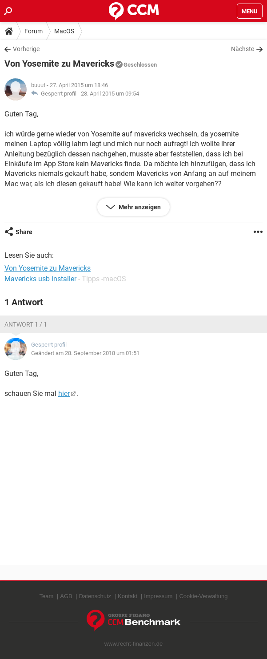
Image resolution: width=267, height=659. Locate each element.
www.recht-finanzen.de (133, 643)
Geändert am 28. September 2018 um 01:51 (85, 353)
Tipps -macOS (104, 279)
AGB (66, 596)
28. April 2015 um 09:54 (110, 93)
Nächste (242, 48)
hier (64, 393)
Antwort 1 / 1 (25, 324)
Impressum (158, 596)
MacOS (64, 31)
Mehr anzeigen (139, 207)
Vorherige (26, 48)
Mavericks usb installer (40, 279)
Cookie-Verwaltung (203, 596)
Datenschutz (95, 596)
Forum (33, 31)
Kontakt (127, 596)
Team (46, 596)
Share (24, 232)
